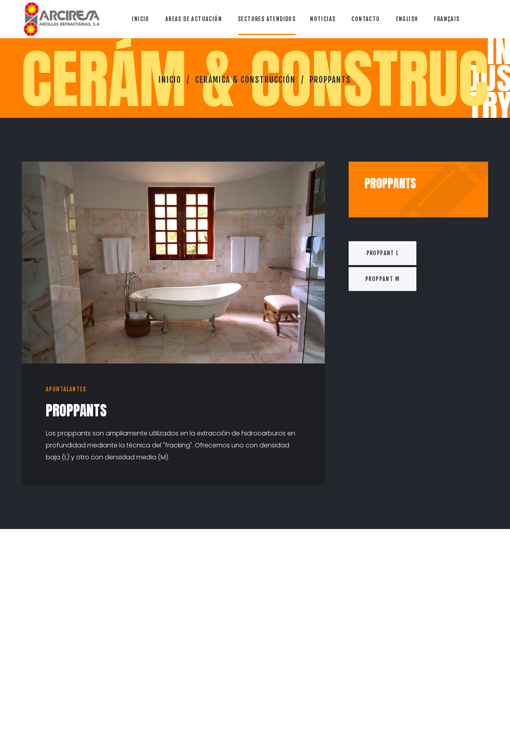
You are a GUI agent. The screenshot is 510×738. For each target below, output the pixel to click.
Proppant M (382, 278)
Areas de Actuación (193, 19)
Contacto (365, 19)
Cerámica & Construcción (245, 80)
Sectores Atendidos (267, 19)
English (407, 19)
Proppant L (383, 253)
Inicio (140, 19)
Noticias (322, 19)
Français (446, 19)
